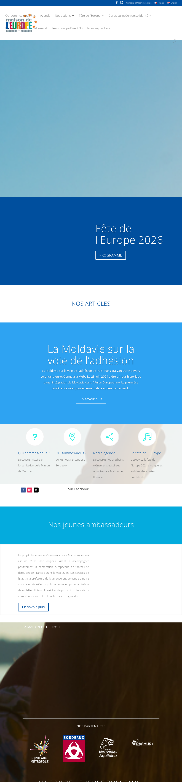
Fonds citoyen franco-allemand (26, 29)
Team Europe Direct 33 (67, 29)
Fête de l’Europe (89, 17)
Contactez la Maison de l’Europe (138, 3)
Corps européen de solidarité (128, 17)
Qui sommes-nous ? (18, 17)
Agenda (45, 17)
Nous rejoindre (97, 29)
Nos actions (63, 17)
